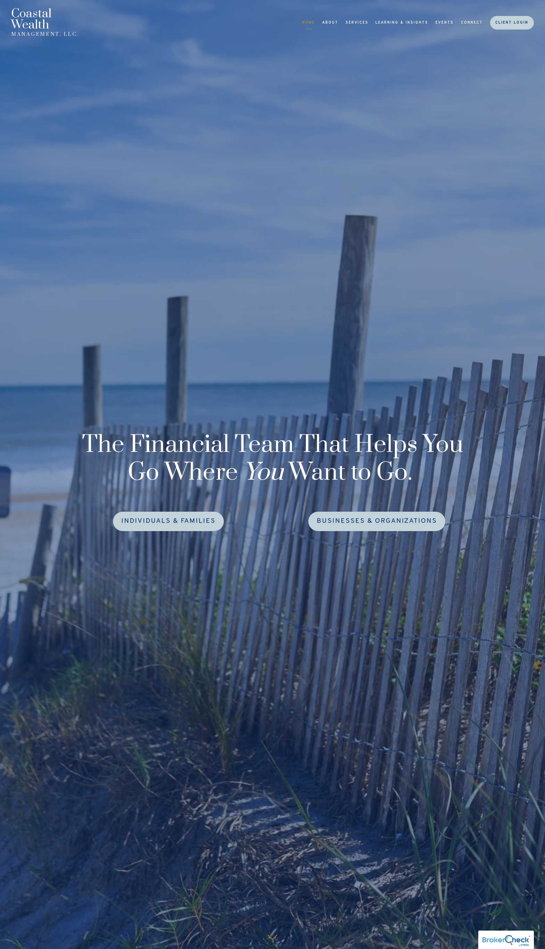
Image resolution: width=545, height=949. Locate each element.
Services (356, 22)
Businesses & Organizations (377, 521)
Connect (472, 22)
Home (308, 22)
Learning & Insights (401, 22)
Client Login (511, 22)
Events (445, 22)
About (330, 22)
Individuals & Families (168, 521)
